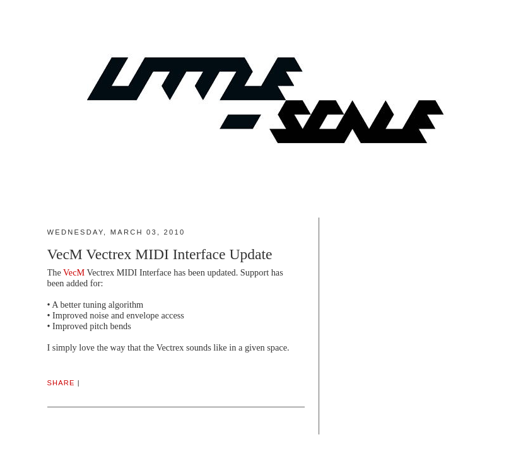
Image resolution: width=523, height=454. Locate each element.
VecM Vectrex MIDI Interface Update (160, 254)
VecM (74, 272)
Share (61, 383)
